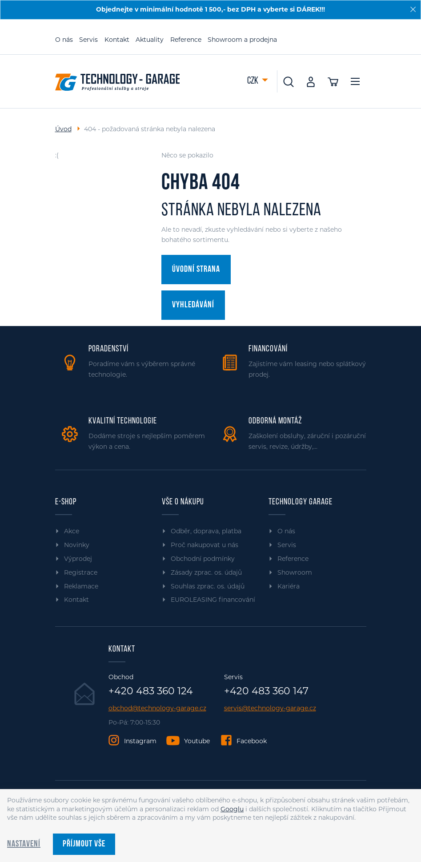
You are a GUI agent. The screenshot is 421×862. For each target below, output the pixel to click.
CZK (253, 81)
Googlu (232, 809)
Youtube (197, 741)
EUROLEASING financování (213, 600)
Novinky (76, 545)
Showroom (294, 572)
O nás (64, 40)
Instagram (140, 741)
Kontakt (116, 40)
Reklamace (81, 586)
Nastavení (23, 844)
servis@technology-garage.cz (270, 708)
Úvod (63, 129)
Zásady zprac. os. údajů (206, 572)
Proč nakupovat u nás (204, 545)
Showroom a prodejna (242, 40)
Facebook (252, 741)
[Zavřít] (413, 9)
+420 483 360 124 (150, 691)
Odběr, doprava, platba (206, 531)
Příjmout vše (84, 844)
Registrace (80, 572)
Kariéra (288, 586)
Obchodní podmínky (203, 559)
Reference (185, 40)
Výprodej (78, 559)
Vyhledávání (193, 305)
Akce (71, 531)
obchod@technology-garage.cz (157, 708)
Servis (88, 40)
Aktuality (150, 40)
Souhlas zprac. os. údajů (208, 586)
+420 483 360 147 (266, 691)
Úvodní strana (196, 269)
